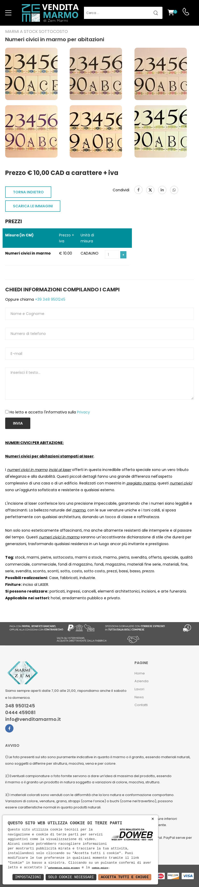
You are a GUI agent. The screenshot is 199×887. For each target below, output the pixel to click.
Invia (18, 423)
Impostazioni (28, 877)
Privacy (83, 412)
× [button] (152, 819)
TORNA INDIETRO (28, 192)
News (139, 697)
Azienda (141, 681)
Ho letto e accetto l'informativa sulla (50, 412)
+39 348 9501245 (49, 299)
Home (139, 673)
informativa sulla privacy (64, 868)
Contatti (141, 704)
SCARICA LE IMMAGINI (33, 206)
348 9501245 (20, 705)
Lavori (139, 689)
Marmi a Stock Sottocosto (36, 32)
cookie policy (100, 868)
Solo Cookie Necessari (71, 877)
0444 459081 (20, 712)
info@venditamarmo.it (33, 719)
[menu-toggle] (8, 13)
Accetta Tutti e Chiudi (125, 877)
